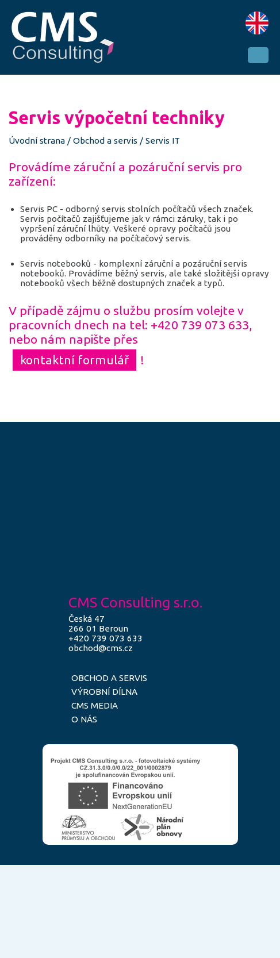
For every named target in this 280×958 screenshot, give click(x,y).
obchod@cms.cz (100, 648)
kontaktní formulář (74, 360)
